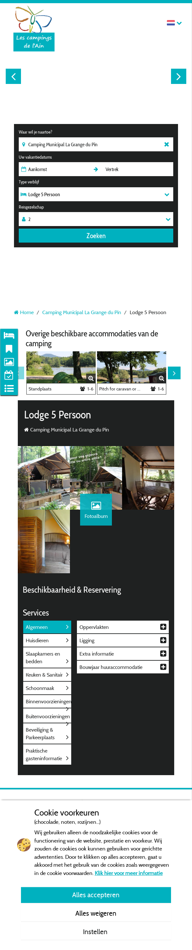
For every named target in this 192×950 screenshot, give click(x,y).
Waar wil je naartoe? (35, 132)
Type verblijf (29, 182)
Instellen (96, 931)
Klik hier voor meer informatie (129, 873)
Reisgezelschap (31, 207)
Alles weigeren (95, 913)
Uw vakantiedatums (35, 157)
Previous (13, 76)
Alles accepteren (96, 895)
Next (178, 76)
